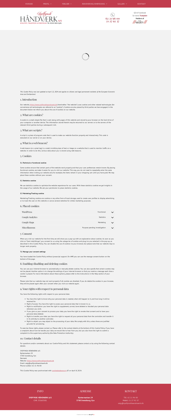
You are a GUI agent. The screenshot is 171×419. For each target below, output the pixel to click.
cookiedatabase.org (59, 371)
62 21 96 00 (113, 18)
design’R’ (91, 414)
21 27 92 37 (134, 400)
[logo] (41, 12)
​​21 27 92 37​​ (112, 21)
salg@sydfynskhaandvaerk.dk (131, 403)
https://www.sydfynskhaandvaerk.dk (43, 105)
